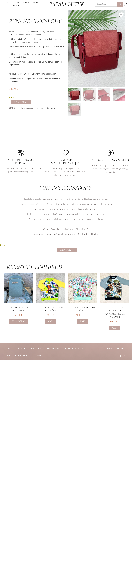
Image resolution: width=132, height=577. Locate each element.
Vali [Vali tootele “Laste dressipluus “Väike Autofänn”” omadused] (50, 322)
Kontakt (10, 349)
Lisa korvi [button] (18, 322)
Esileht (10, 3)
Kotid (35, 3)
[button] (121, 14)
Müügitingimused (53, 349)
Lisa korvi (20, 102)
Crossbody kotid (42, 108)
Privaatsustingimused (74, 349)
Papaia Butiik (66, 4)
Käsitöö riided (23, 3)
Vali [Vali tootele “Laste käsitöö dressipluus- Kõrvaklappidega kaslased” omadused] (114, 328)
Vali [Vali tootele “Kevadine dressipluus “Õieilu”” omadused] (82, 322)
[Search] (120, 4)
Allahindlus (14, 5)
